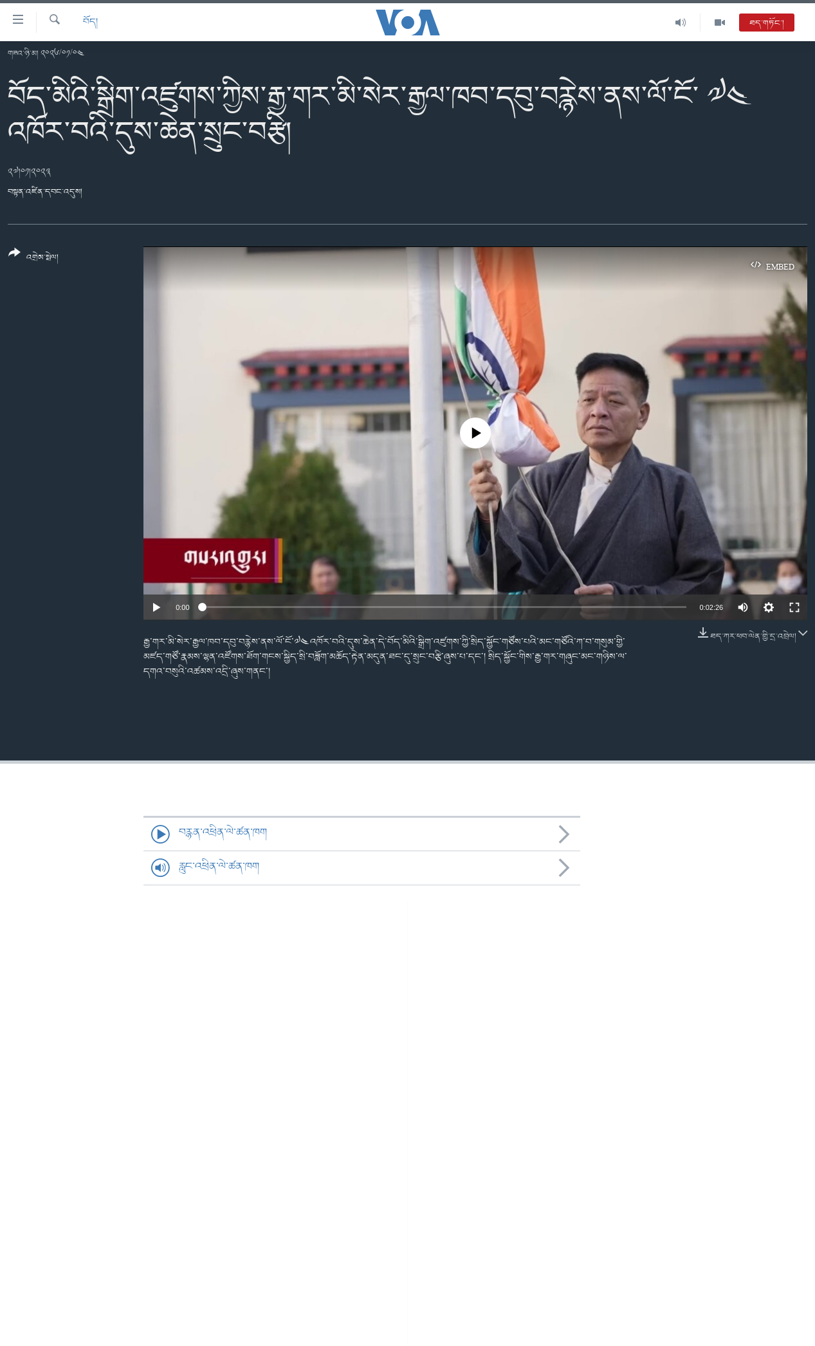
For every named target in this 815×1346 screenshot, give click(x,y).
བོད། (90, 22)
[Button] (33, 259)
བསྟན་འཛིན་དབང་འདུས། (45, 192)
